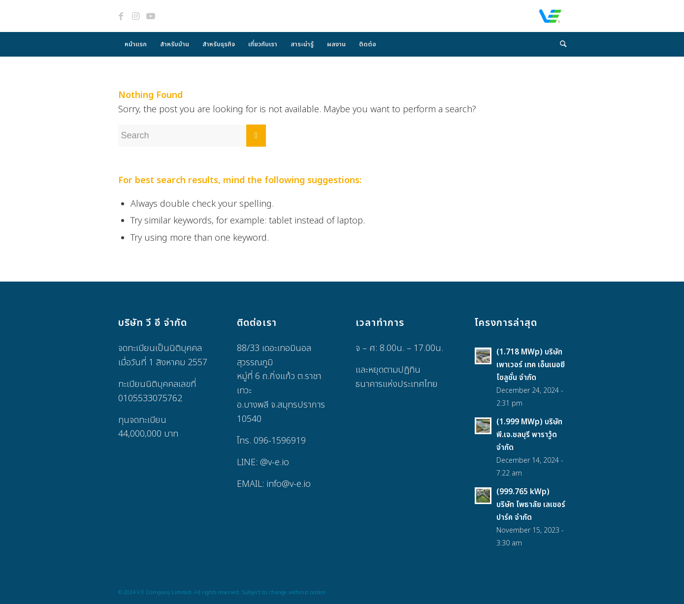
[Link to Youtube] (150, 16)
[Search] (560, 44)
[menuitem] (135, 44)
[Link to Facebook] (121, 16)
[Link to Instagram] (136, 16)
